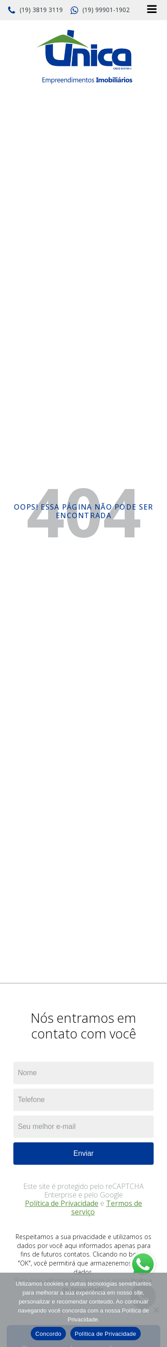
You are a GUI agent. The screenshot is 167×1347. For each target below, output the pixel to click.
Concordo (48, 1333)
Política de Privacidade (61, 1203)
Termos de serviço (107, 1207)
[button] (35, 10)
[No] (155, 1309)
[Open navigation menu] (151, 10)
